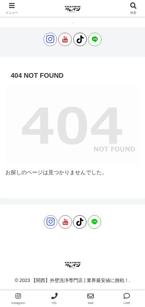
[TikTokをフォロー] (80, 39)
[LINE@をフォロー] (94, 39)
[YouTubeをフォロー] (65, 39)
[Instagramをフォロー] (50, 39)
